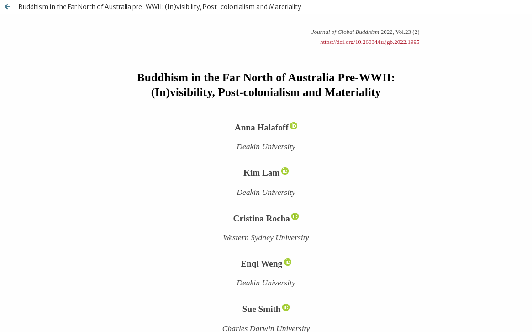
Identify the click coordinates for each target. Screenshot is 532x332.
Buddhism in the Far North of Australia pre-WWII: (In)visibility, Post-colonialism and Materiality (159, 7)
